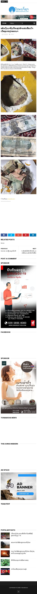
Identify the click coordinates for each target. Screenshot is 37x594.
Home (4, 23)
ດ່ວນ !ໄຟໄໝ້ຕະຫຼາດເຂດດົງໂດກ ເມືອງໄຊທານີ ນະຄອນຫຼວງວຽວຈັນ (22, 552)
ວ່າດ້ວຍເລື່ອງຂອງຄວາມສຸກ (19, 569)
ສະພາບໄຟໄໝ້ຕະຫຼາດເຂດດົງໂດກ (20, 542)
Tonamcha (24, 587)
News (12, 34)
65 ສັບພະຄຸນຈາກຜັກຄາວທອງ (20, 560)
